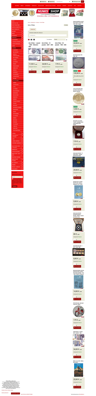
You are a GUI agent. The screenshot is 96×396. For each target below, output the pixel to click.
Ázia (17, 139)
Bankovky (34, 5)
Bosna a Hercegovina (16, 55)
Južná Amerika (17, 141)
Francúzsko (16, 66)
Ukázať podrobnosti (5, 392)
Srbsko (14, 117)
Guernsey (15, 72)
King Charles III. (15, 29)
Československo (17, 42)
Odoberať (14, 186)
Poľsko (14, 103)
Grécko (15, 70)
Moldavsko (15, 95)
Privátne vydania (16, 157)
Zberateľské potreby (50, 5)
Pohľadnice (17, 169)
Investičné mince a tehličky (17, 147)
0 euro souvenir (17, 152)
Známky (64, 5)
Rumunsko (15, 109)
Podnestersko (16, 101)
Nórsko (15, 99)
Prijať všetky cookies (15, 393)
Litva (14, 86)
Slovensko (17, 40)
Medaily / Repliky (17, 167)
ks (30, 69)
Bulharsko (15, 57)
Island (14, 78)
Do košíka (32, 71)
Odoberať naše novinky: (16, 174)
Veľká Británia (16, 130)
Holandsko (15, 74)
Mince (22, 5)
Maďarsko (15, 93)
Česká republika (17, 44)
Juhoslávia (15, 84)
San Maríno (16, 113)
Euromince (27, 5)
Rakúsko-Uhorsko (17, 107)
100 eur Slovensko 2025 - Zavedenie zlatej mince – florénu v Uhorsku (78, 90)
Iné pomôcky (17, 163)
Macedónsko (16, 90)
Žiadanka (70, 5)
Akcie (13, 21)
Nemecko (15, 97)
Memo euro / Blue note (17, 154)
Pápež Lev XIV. (15, 23)
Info (75, 5)
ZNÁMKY (17, 165)
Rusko (14, 111)
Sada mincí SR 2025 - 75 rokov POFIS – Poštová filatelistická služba (78, 154)
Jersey (14, 82)
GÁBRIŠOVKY (17, 150)
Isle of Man (16, 80)
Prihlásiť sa (43, 1)
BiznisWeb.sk (81, 394)
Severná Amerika (17, 143)
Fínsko (14, 63)
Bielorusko (15, 52)
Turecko (15, 126)
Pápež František (16, 25)
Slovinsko (15, 115)
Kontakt (80, 5)
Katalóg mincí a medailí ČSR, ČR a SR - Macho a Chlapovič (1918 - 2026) (77, 183)
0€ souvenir (41, 5)
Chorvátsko (16, 76)
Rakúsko (15, 105)
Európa (17, 48)
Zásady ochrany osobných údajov (26, 394)
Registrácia (51, 1)
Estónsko (15, 61)
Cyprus (14, 59)
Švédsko (15, 122)
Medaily (59, 5)
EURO (17, 46)
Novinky (17, 5)
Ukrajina (15, 128)
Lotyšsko (15, 88)
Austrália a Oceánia (17, 136)
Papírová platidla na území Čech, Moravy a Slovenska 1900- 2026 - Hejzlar (78, 23)
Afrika (17, 133)
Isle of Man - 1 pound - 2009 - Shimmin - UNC (34, 44)
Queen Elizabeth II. (16, 27)
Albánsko (15, 50)
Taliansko (15, 124)
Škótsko (15, 120)
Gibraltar (15, 68)
